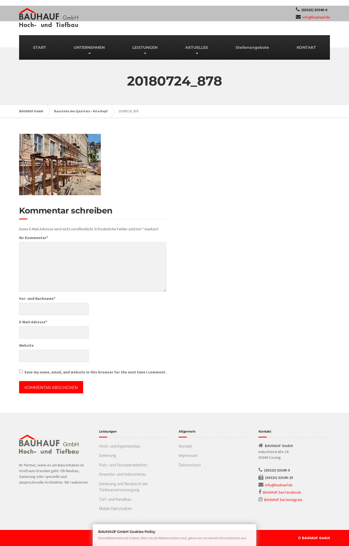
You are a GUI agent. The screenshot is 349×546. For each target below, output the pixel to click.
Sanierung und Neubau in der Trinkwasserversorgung (123, 487)
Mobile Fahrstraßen (115, 508)
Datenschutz (190, 464)
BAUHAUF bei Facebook (282, 492)
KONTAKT (306, 47)
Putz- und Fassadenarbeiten (123, 464)
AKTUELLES (196, 47)
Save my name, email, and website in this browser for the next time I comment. (95, 372)
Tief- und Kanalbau (115, 499)
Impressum (188, 455)
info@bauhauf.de (316, 17)
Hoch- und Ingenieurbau (119, 446)
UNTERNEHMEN (89, 47)
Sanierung (107, 455)
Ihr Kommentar (33, 237)
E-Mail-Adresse (33, 321)
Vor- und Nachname (37, 298)
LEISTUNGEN (145, 47)
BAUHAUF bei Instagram (283, 499)
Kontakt (185, 446)
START (39, 47)
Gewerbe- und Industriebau (122, 474)
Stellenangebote (252, 47)
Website (26, 345)
